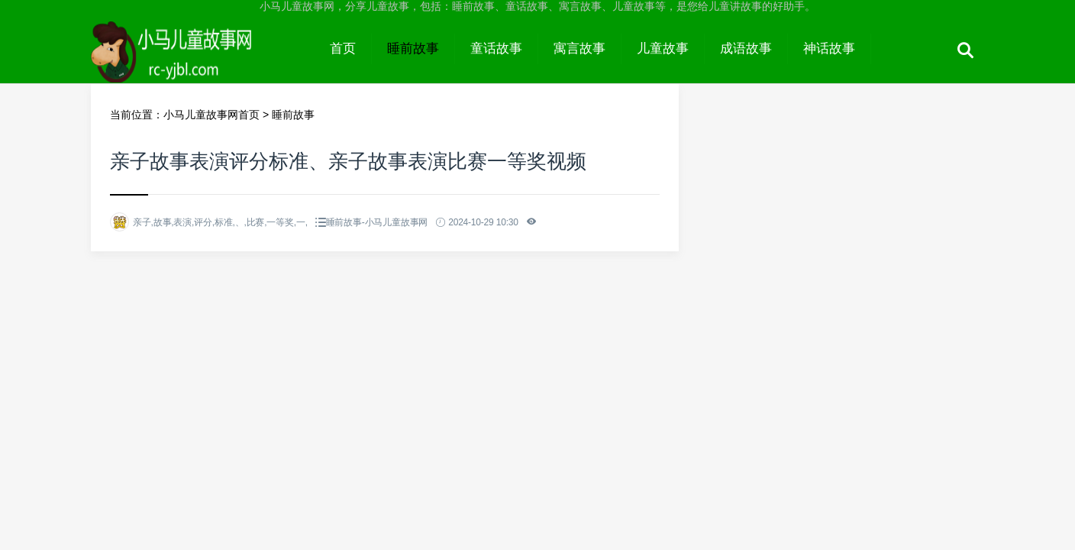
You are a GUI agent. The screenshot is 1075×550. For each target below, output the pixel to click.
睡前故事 (413, 48)
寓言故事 (579, 48)
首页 (343, 48)
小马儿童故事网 (203, 62)
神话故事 (829, 48)
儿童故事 (663, 48)
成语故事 (746, 48)
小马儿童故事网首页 (211, 114)
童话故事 (496, 48)
